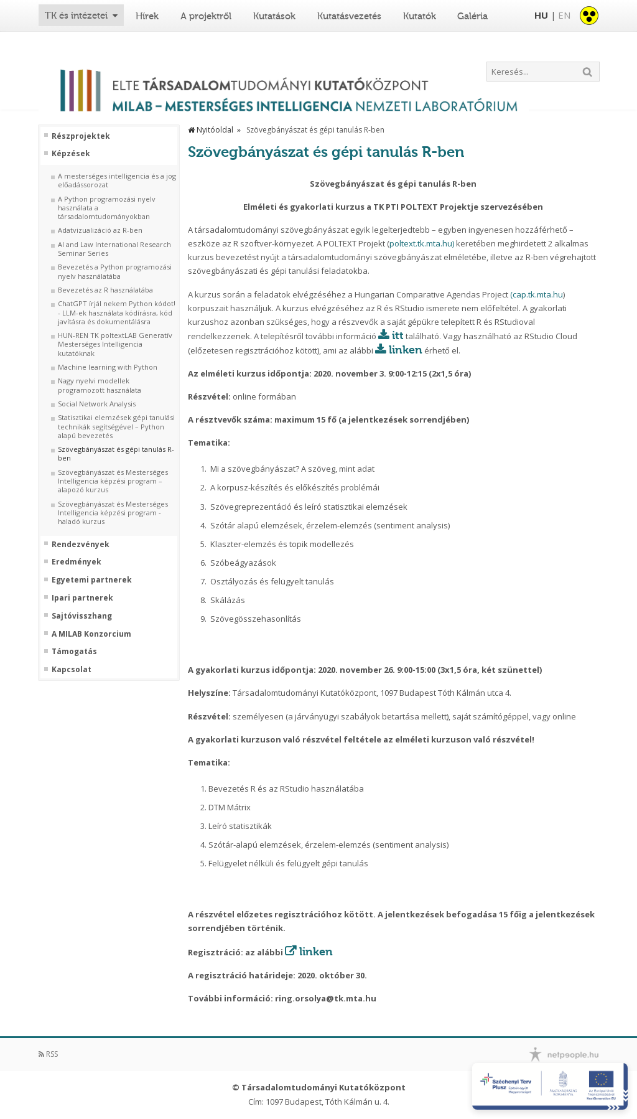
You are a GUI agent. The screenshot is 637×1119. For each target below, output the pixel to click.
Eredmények (76, 562)
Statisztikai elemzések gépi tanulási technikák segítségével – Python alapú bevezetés (116, 426)
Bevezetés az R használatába (105, 290)
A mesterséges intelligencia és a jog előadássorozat (117, 180)
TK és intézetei (76, 15)
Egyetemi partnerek (92, 580)
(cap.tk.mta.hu (536, 294)
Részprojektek (81, 136)
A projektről (205, 16)
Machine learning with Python (107, 367)
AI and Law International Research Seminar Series (114, 249)
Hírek (147, 16)
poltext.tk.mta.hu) (421, 243)
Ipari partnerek (82, 598)
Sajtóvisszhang (82, 616)
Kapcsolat (71, 670)
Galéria (472, 16)
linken (405, 350)
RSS (48, 1054)
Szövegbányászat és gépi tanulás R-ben (116, 453)
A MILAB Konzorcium (91, 634)
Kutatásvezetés (349, 16)
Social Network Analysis (97, 404)
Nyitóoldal (210, 129)
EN (564, 15)
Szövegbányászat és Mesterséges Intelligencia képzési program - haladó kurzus (113, 513)
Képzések (71, 154)
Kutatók (419, 16)
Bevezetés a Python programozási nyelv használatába (115, 271)
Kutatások (274, 16)
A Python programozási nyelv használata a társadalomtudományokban (107, 208)
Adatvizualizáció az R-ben (100, 230)
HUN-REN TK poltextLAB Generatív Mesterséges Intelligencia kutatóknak (115, 344)
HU (541, 15)
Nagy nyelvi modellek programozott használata (99, 385)
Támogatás (74, 652)
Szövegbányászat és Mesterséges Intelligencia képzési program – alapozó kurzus (113, 481)
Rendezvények (80, 545)
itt (398, 335)
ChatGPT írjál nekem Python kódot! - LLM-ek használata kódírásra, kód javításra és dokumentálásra (116, 312)
